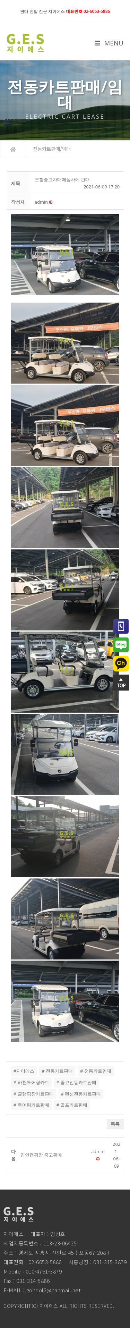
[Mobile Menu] (109, 43)
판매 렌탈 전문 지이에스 (65, 11)
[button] (41, 202)
